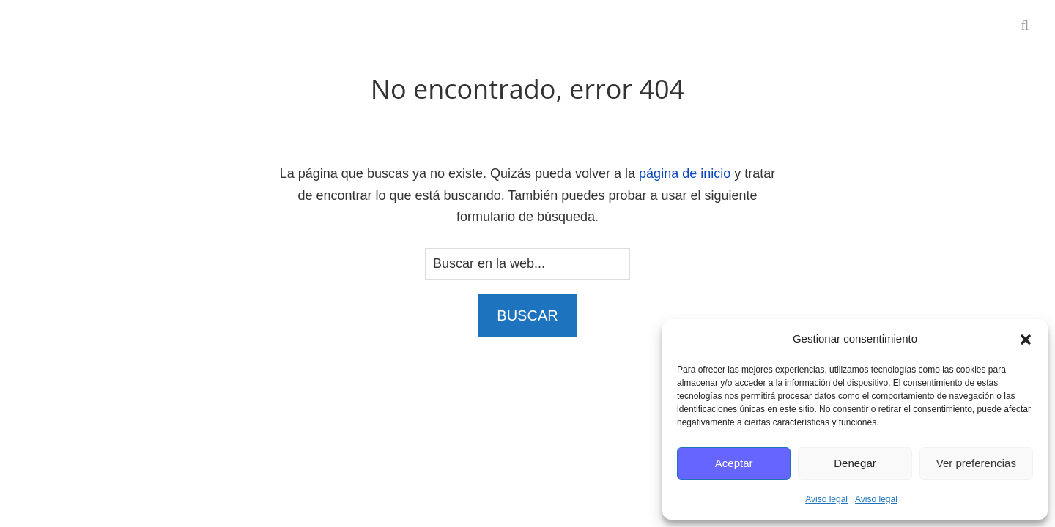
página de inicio (684, 173)
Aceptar (734, 463)
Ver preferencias (976, 463)
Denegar (855, 463)
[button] (1025, 339)
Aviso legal (826, 499)
